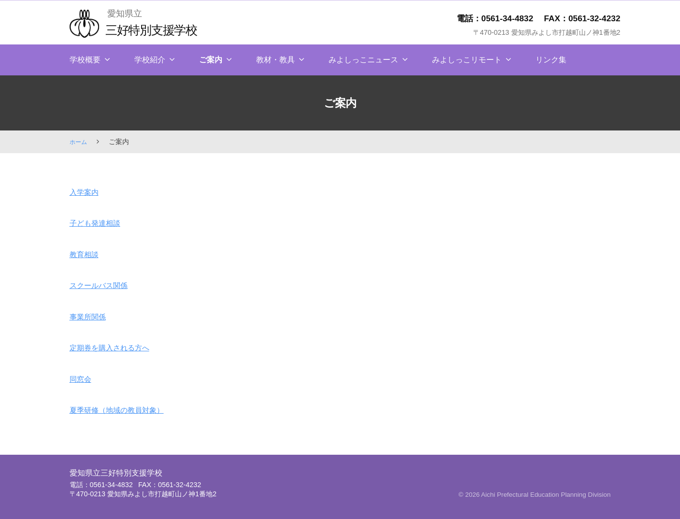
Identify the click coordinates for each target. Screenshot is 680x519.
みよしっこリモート (467, 60)
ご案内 (210, 60)
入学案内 (87, 192)
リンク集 (550, 60)
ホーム (80, 141)
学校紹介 (149, 60)
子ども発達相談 (100, 223)
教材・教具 (275, 60)
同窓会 (83, 379)
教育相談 (87, 254)
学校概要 (85, 60)
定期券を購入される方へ (117, 347)
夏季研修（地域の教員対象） (126, 410)
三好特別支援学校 (158, 29)
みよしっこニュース (363, 60)
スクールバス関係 (104, 285)
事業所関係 (91, 316)
